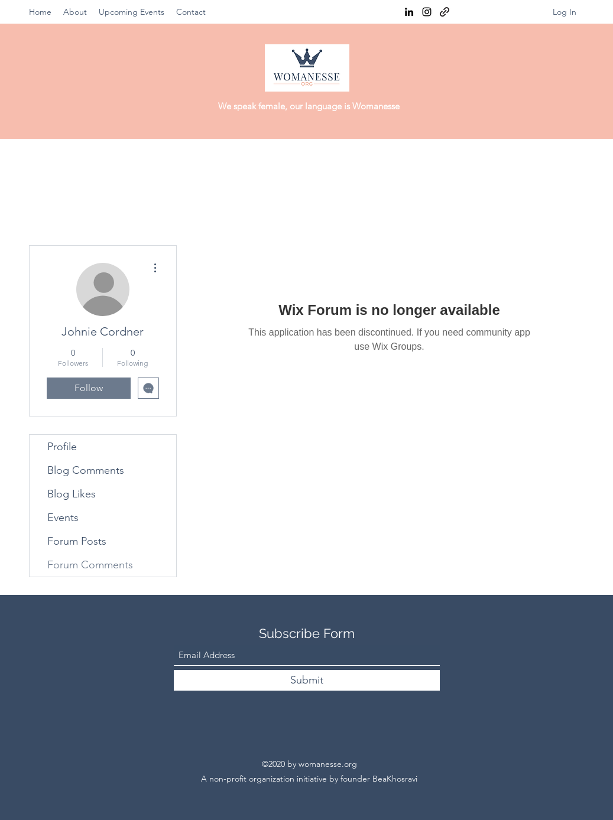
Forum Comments (90, 564)
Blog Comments (85, 470)
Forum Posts (76, 541)
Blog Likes (71, 493)
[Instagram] (427, 12)
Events (63, 517)
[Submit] (307, 680)
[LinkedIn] (409, 12)
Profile (62, 446)
